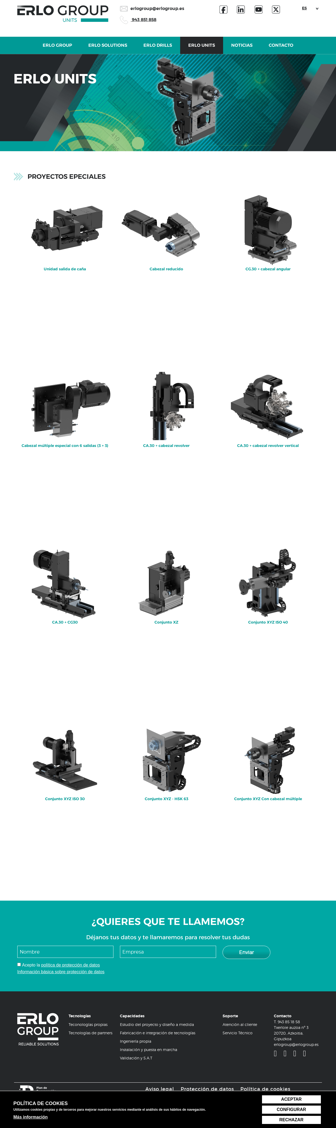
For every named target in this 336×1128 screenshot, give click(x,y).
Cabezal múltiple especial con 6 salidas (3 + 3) (65, 403)
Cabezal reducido (166, 226)
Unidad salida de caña (65, 226)
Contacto (281, 48)
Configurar (291, 1109)
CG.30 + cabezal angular (268, 226)
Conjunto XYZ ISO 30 (65, 756)
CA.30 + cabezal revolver (166, 403)
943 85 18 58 (289, 1021)
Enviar (246, 952)
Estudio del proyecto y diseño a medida (157, 1024)
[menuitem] (65, 277)
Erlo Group (57, 48)
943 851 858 (138, 19)
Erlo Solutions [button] (107, 48)
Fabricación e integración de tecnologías (157, 1033)
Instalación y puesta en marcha (148, 1049)
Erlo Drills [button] (157, 48)
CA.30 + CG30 (65, 579)
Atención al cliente (240, 1024)
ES (304, 8)
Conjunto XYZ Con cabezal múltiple (268, 756)
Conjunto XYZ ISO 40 (268, 579)
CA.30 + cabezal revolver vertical (268, 403)
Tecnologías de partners (90, 1033)
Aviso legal (159, 1089)
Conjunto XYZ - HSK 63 (166, 756)
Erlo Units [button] (201, 48)
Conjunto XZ (166, 579)
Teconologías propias (88, 1024)
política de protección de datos (70, 965)
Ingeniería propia (135, 1041)
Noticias (242, 48)
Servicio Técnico (238, 1033)
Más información (30, 1117)
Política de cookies (265, 1089)
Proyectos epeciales (67, 176)
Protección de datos (207, 1089)
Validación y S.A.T (136, 1058)
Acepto (28, 965)
